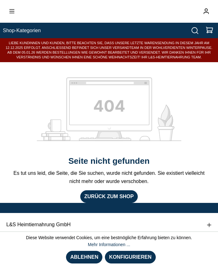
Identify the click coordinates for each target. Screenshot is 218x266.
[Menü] (11, 11)
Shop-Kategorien (22, 30)
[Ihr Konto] (206, 11)
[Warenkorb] (209, 30)
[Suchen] (194, 30)
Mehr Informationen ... (109, 244)
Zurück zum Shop (109, 196)
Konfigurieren (130, 257)
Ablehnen (84, 257)
